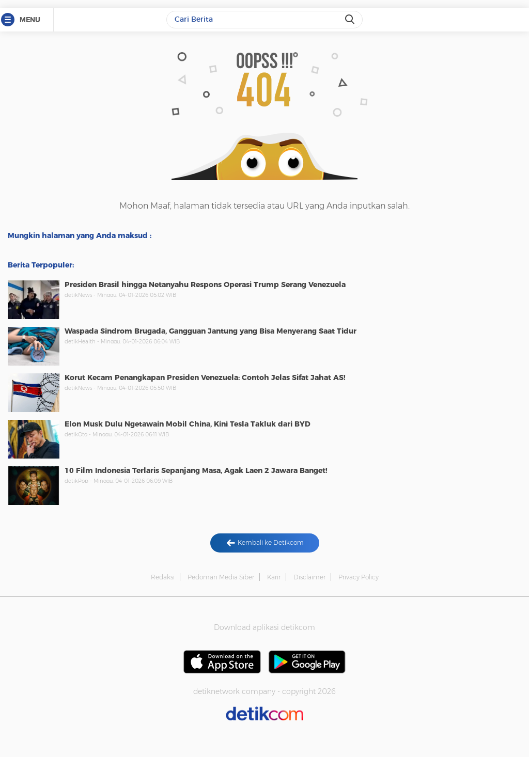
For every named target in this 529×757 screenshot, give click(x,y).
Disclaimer (309, 577)
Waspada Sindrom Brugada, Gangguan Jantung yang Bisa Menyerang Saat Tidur (210, 331)
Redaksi (163, 577)
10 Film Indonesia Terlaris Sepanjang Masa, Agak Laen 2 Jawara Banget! (196, 470)
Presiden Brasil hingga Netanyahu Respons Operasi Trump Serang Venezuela (205, 284)
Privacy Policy (358, 577)
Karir (274, 577)
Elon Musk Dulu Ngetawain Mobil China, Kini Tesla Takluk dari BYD (187, 424)
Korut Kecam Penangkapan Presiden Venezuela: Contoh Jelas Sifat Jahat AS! (205, 377)
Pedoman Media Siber (221, 577)
